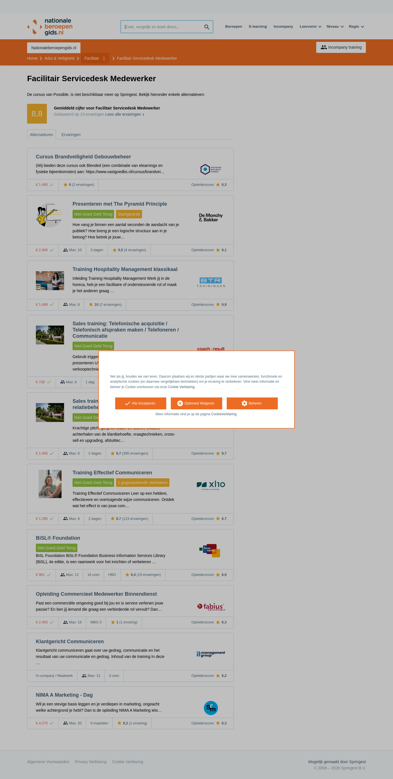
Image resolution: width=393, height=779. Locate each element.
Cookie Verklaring (181, 387)
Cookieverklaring (223, 414)
